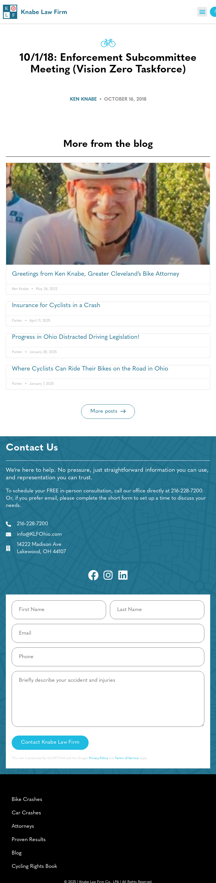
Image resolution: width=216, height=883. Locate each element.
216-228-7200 (186, 491)
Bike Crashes (27, 799)
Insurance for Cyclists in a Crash (56, 305)
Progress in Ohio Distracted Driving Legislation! (76, 337)
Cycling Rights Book (34, 866)
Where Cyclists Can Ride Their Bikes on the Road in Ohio (90, 369)
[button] (202, 12)
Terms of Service (127, 758)
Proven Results (29, 840)
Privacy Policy (98, 758)
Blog (17, 853)
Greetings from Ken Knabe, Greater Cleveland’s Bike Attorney (95, 274)
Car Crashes (26, 813)
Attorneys (23, 826)
